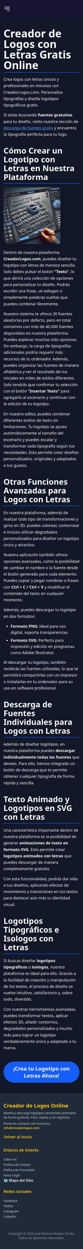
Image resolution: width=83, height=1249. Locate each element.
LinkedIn (10, 1216)
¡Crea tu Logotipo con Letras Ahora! (41, 1072)
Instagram (11, 1211)
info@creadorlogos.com (21, 1128)
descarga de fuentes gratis (28, 127)
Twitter (9, 1206)
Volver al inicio (18, 1136)
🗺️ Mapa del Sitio (18, 1180)
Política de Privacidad (19, 1170)
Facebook (10, 1201)
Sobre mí (10, 1159)
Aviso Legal (12, 1175)
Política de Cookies (17, 1165)
